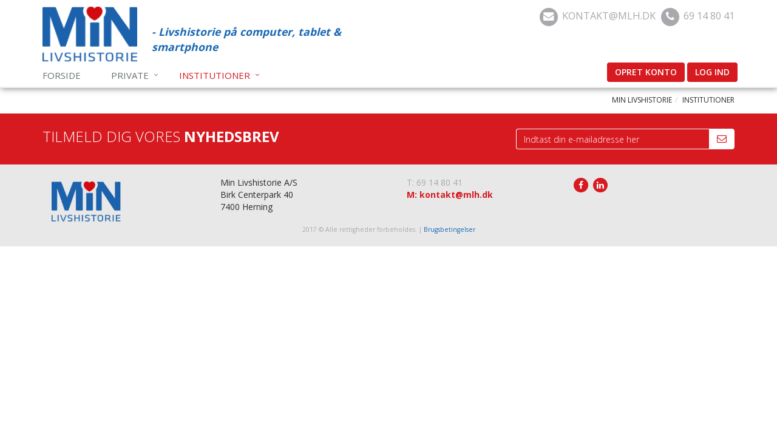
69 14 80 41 (709, 15)
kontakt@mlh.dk (609, 15)
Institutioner (214, 75)
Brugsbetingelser (449, 229)
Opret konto (646, 72)
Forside (61, 75)
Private (130, 75)
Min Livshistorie (642, 100)
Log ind (712, 72)
